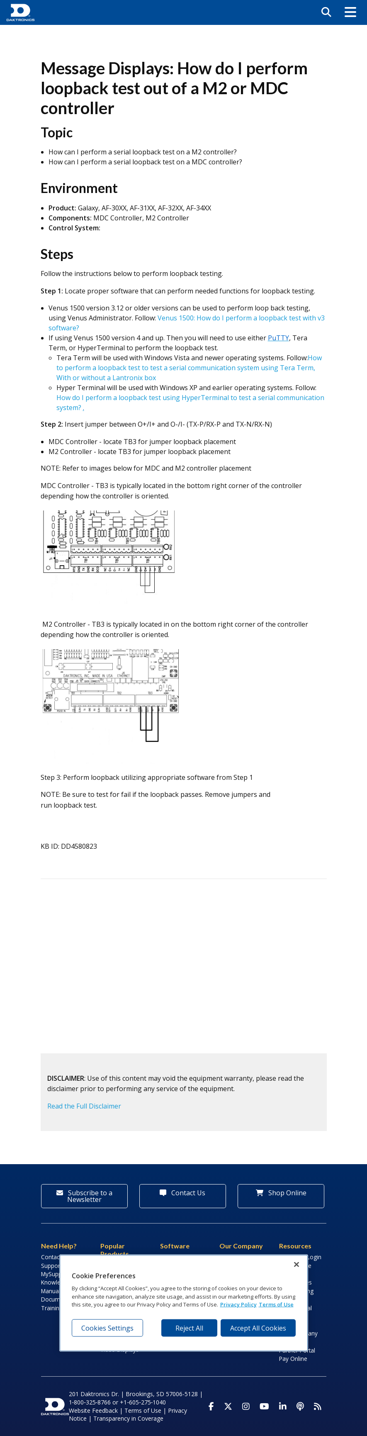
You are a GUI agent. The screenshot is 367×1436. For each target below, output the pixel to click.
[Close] (296, 1264)
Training (52, 1308)
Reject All (189, 1328)
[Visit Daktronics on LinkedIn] (283, 1406)
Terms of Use (142, 1410)
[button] (350, 12)
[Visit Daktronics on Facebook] (211, 1406)
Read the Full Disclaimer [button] (84, 1106)
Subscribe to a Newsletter (84, 1196)
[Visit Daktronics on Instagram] (246, 1406)
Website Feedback (93, 1410)
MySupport (55, 1274)
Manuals (52, 1291)
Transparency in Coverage (128, 1418)
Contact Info (57, 1257)
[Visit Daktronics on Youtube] (264, 1406)
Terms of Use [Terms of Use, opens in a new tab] (276, 1304)
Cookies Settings (107, 1328)
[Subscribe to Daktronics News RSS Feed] (317, 1406)
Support (51, 1266)
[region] (183, 1303)
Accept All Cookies (258, 1328)
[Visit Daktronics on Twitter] (228, 1406)
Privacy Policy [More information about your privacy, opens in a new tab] (238, 1304)
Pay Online (293, 1359)
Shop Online (281, 1192)
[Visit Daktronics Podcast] (300, 1406)
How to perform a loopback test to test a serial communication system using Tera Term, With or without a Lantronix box (189, 367)
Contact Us (182, 1192)
